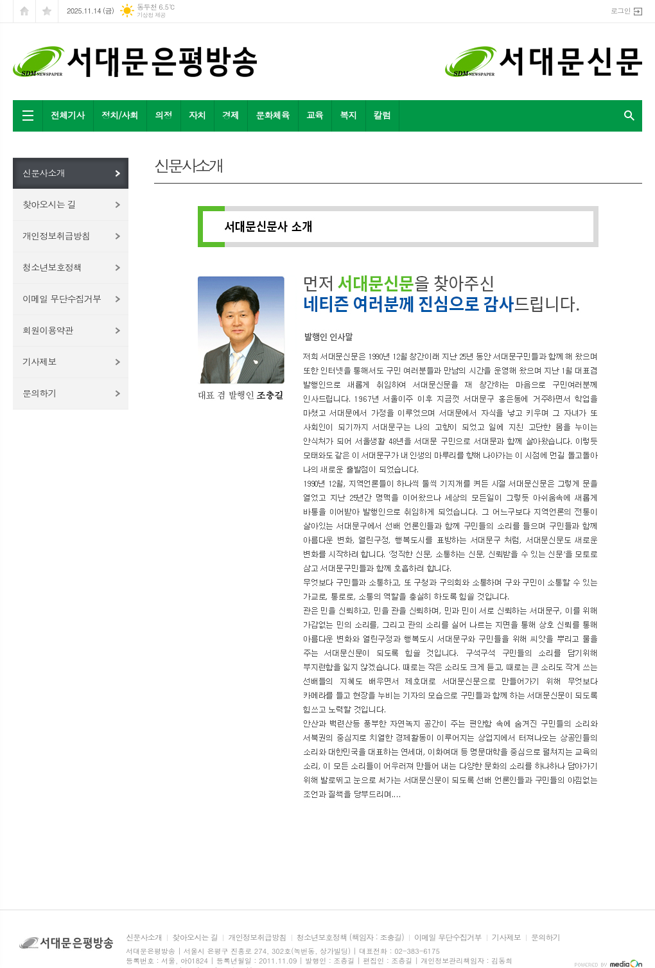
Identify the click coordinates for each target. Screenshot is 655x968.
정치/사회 (120, 114)
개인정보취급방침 (56, 235)
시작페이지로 (24, 11)
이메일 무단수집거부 (61, 298)
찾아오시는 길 (49, 204)
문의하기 (39, 392)
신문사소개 (43, 172)
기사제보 (39, 361)
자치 (197, 114)
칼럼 (382, 114)
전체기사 (68, 114)
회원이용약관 (47, 330)
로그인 (621, 10)
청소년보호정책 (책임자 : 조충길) (350, 937)
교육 (314, 114)
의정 (163, 114)
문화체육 (273, 114)
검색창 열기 (629, 116)
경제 (230, 114)
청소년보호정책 (52, 267)
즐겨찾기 (47, 11)
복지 (348, 114)
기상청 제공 (151, 15)
